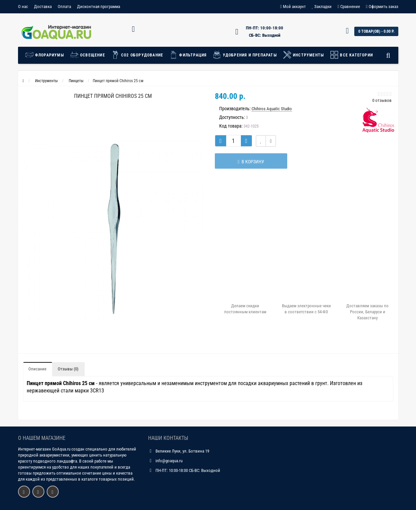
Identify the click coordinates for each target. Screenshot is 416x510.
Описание (37, 368)
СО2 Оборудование (137, 54)
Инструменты (303, 54)
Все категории (351, 54)
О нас (23, 6)
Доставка (43, 6)
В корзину (249, 161)
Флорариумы (46, 54)
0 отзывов (382, 100)
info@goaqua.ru (168, 460)
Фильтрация (187, 54)
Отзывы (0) (68, 368)
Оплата (64, 6)
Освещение (87, 54)
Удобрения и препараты (245, 54)
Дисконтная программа (98, 6)
